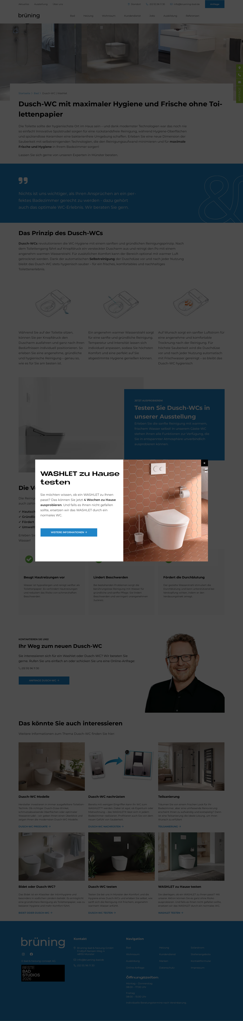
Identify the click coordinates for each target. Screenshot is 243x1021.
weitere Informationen (67, 532)
